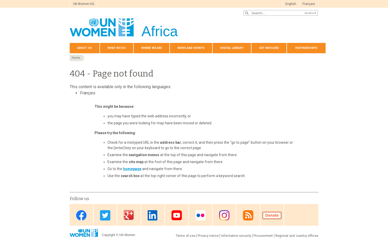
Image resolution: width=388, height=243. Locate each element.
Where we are (151, 48)
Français (309, 4)
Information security (236, 236)
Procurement (263, 236)
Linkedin (152, 215)
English (290, 4)
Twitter (105, 215)
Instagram (224, 215)
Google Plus (129, 215)
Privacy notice (208, 236)
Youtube (176, 215)
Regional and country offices (296, 236)
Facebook (81, 215)
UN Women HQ (83, 4)
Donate (272, 215)
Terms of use (185, 236)
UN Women (127, 235)
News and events (191, 48)
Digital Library (231, 48)
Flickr (200, 215)
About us (84, 48)
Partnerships (306, 48)
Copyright (108, 235)
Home (76, 57)
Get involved (269, 48)
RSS (248, 215)
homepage (132, 169)
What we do (116, 48)
